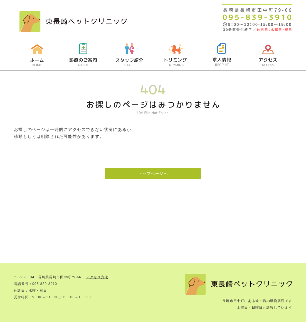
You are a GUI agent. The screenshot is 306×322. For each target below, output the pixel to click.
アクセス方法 (97, 277)
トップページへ (153, 173)
